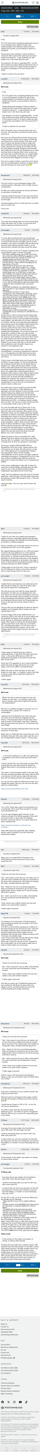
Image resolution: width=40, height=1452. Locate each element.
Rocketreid (5, 175)
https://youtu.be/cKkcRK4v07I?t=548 (14, 789)
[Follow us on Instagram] (14, 1402)
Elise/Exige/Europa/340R (29, 8)
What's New (24, 1449)
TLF (4, 353)
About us (4, 1324)
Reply (20, 22)
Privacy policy (6, 1388)
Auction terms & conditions (10, 1386)
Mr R (2, 31)
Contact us (5, 1327)
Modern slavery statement (10, 1391)
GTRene (4, 1120)
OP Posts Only (32, 27)
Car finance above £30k (9, 1370)
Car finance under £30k (9, 1368)
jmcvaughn (5, 230)
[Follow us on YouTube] (20, 1402)
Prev (6, 16)
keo (2, 850)
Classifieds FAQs (6, 1332)
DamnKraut (5, 1084)
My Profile (33, 1449)
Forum (7, 1449)
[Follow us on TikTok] (26, 1402)
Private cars (5, 1352)
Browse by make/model (9, 1347)
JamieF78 (5, 213)
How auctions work (7, 1329)
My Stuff (15, 1449)
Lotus (17, 8)
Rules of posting (6, 1394)
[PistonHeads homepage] (20, 2)
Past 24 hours (6, 1355)
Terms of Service (20, 1414)
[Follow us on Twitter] (8, 1402)
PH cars (3, 1350)
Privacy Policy (6, 1414)
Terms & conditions (7, 1383)
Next (33, 16)
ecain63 (4, 79)
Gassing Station (6, 8)
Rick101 (4, 799)
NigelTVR (4, 913)
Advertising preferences (9, 1335)
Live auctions (5, 1344)
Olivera (4, 1149)
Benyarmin (5, 1024)
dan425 (4, 950)
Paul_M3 (4, 684)
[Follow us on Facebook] (2, 1402)
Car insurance (6, 1373)
